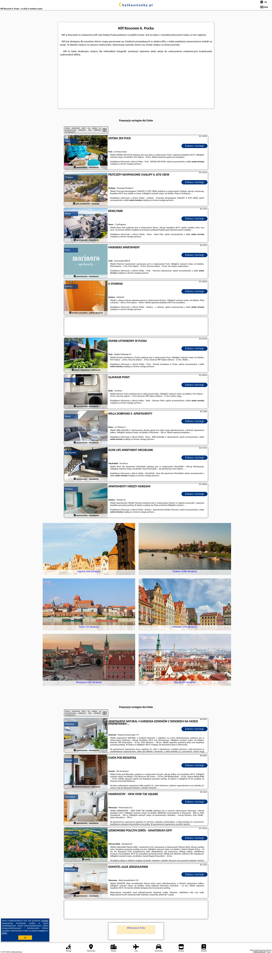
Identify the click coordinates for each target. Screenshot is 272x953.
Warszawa (70, 796)
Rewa (67, 213)
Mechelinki (70, 452)
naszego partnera (134, 164)
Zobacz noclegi (194, 145)
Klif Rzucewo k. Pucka (136, 928)
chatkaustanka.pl (136, 5)
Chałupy (69, 177)
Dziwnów (69, 723)
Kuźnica (69, 286)
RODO (4, 933)
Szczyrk (68, 760)
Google (45, 920)
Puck (67, 140)
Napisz (268, 952)
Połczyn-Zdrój (71, 833)
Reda (67, 379)
